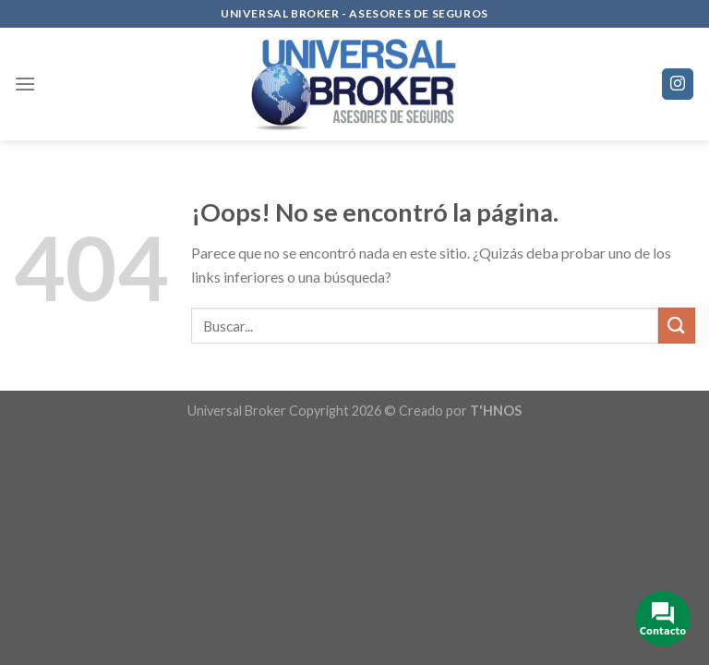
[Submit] (676, 326)
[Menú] (25, 83)
